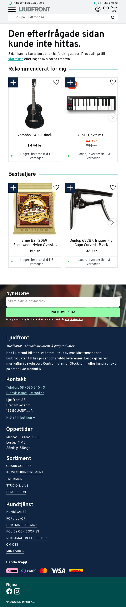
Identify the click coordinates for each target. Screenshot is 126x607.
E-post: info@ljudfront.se (25, 393)
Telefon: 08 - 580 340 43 (25, 388)
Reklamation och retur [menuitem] (26, 538)
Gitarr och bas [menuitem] (18, 466)
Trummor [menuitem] (14, 479)
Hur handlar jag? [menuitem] (21, 525)
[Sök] (113, 17)
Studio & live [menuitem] (17, 486)
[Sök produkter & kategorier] (61, 17)
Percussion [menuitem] (16, 492)
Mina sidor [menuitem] (15, 551)
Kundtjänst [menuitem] (16, 512)
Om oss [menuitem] (12, 545)
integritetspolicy (74, 319)
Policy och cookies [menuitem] (22, 532)
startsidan (15, 59)
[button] (12, 9)
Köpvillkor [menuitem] (16, 519)
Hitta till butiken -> (20, 418)
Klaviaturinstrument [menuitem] (24, 473)
